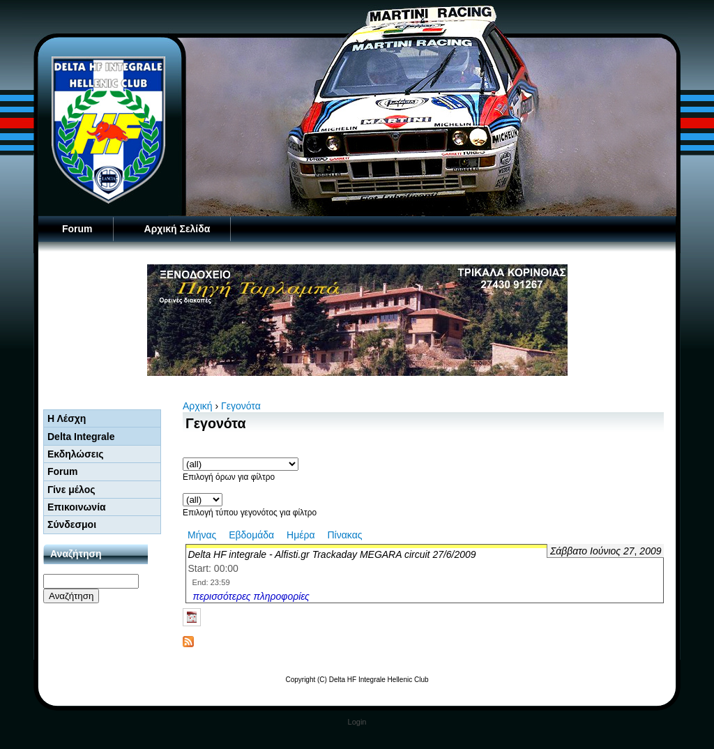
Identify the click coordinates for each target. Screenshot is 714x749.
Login (357, 722)
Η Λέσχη (66, 418)
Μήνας (202, 534)
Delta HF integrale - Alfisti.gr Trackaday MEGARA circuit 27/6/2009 (332, 554)
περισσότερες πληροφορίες (251, 596)
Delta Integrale (80, 436)
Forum (77, 228)
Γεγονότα (241, 405)
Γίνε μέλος (71, 489)
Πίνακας (344, 534)
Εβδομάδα (251, 534)
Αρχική (198, 405)
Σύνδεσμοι (71, 524)
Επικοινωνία (76, 507)
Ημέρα (300, 534)
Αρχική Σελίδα (177, 228)
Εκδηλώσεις (75, 454)
